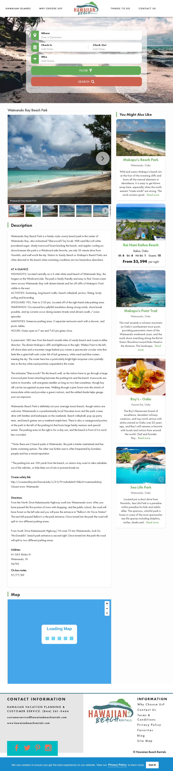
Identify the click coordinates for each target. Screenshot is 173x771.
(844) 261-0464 (56, 711)
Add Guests (47, 61)
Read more (153, 195)
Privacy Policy (149, 725)
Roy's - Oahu (140, 399)
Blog (141, 735)
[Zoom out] (107, 608)
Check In (46, 45)
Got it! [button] (152, 765)
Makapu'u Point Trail (140, 310)
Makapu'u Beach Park (140, 159)
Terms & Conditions (146, 717)
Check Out (99, 45)
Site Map (145, 741)
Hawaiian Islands (18, 8)
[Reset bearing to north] (107, 613)
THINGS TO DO (120, 8)
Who (44, 57)
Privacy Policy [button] (117, 764)
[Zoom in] (107, 603)
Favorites (145, 730)
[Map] (59, 641)
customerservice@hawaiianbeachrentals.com (37, 717)
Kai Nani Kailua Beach (140, 244)
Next (102, 158)
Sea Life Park (140, 487)
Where (45, 33)
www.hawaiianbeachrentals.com (28, 723)
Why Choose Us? (51, 8)
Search (86, 81)
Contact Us (147, 8)
